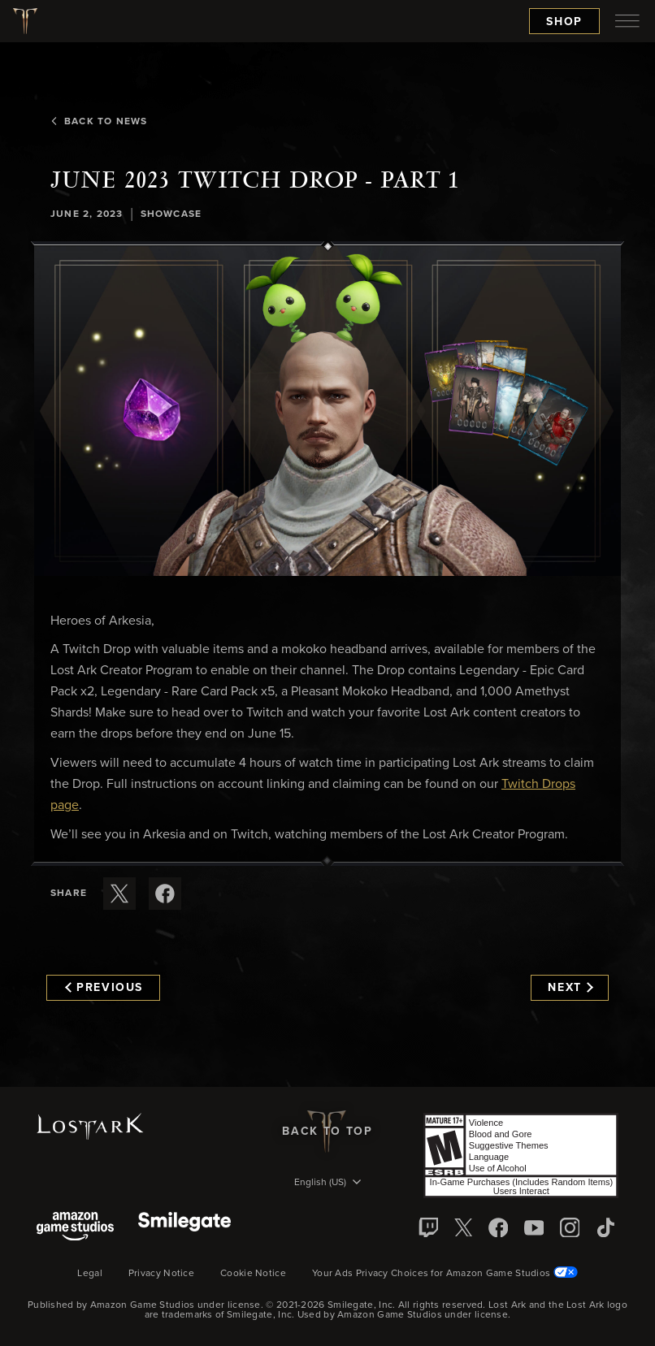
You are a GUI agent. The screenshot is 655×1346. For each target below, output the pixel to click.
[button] (327, 411)
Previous (104, 987)
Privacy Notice (161, 1274)
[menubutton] (627, 21)
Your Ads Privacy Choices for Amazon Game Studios (445, 1274)
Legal (89, 1274)
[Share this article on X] (119, 893)
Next (570, 987)
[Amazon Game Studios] (75, 1228)
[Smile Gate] (184, 1228)
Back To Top (327, 1131)
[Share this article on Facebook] (165, 893)
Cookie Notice (253, 1274)
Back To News (99, 122)
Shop (564, 22)
